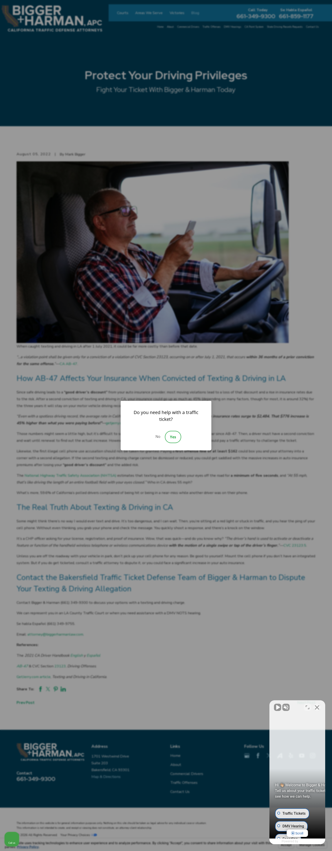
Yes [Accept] (173, 436)
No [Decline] (157, 436)
